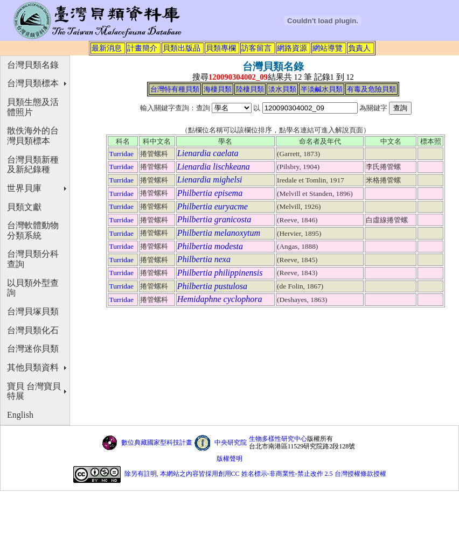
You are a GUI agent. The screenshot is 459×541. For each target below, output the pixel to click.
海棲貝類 (218, 89)
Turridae (121, 154)
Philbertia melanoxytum (218, 232)
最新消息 (107, 48)
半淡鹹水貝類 (322, 89)
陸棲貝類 (250, 89)
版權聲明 (229, 458)
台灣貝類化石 (33, 330)
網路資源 (292, 48)
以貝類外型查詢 (33, 288)
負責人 (359, 48)
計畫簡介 (142, 48)
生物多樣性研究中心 (278, 438)
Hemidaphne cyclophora (219, 299)
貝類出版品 (181, 48)
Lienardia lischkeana (213, 166)
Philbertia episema (209, 193)
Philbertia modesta (210, 246)
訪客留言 (256, 48)
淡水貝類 (282, 89)
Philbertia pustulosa (212, 286)
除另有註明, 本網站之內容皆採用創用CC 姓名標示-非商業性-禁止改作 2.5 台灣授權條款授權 (255, 473)
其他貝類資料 (33, 367)
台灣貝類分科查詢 (33, 259)
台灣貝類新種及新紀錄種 (33, 164)
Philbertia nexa (204, 259)
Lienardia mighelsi (209, 179)
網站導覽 (327, 48)
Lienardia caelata (208, 153)
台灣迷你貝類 (33, 348)
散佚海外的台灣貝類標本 (33, 135)
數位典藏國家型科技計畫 (156, 442)
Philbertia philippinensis (220, 272)
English (20, 414)
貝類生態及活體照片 (33, 107)
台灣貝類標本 (33, 83)
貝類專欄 (221, 48)
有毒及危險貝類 (371, 89)
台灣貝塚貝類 (33, 311)
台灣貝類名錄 (33, 64)
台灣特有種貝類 (174, 89)
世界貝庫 (24, 188)
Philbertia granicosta (214, 219)
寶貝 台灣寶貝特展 (34, 391)
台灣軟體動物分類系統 (33, 230)
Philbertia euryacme (212, 206)
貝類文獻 (24, 207)
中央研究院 (230, 442)
